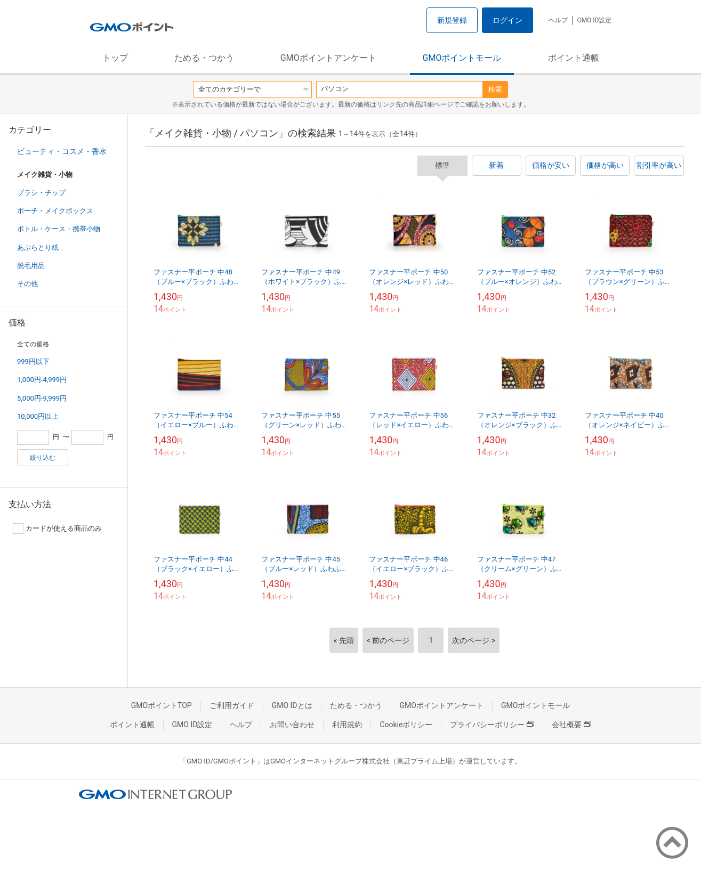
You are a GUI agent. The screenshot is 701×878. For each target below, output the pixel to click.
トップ (115, 58)
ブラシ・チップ (41, 193)
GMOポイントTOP (161, 705)
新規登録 (452, 20)
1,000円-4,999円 (42, 380)
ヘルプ (558, 20)
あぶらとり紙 (38, 247)
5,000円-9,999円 (42, 398)
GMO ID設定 (594, 20)
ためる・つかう (204, 58)
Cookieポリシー (406, 724)
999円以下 (33, 361)
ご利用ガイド (232, 705)
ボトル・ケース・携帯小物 (58, 229)
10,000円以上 (38, 416)
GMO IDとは (292, 705)
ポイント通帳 (573, 58)
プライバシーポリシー (492, 724)
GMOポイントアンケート (328, 58)
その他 (27, 284)
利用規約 (347, 724)
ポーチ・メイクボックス (55, 211)
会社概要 (571, 724)
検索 (495, 89)
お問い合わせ (292, 724)
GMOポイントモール (462, 58)
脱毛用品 (31, 266)
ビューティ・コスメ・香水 (62, 151)
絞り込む (42, 457)
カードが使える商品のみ (57, 528)
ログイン (507, 20)
